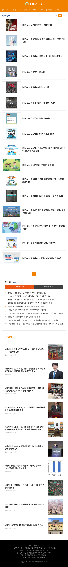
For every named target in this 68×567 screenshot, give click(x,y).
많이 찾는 (10, 282)
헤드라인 (8, 337)
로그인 (0, 5)
